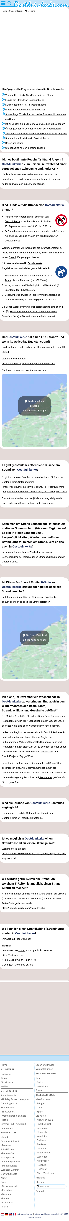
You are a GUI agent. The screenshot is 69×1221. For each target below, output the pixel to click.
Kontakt (40, 1191)
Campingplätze (9, 1103)
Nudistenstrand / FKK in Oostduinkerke (25, 104)
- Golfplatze (7, 1202)
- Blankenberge (43, 1132)
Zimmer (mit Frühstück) (13, 1124)
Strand (12, 257)
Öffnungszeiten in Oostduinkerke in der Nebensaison (33, 128)
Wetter (4, 1086)
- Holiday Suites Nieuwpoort (15, 1099)
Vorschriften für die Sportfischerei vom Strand (29, 95)
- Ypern (39, 1111)
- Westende (41, 1156)
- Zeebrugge (42, 1128)
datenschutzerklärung (41, 1214)
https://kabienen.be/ (12, 955)
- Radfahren (7, 1190)
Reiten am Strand (14, 143)
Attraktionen (7, 1149)
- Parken (40, 1082)
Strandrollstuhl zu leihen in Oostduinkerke (27, 138)
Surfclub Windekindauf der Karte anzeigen (34, 637)
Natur (4, 1178)
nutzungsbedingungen (25, 1214)
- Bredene (41, 1144)
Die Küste (41, 1115)
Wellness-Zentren (10, 1169)
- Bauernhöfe (7, 1153)
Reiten (30, 893)
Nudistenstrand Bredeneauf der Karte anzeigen (34, 406)
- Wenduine (41, 1136)
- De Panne (41, 1169)
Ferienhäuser (8, 1107)
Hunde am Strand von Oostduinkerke (24, 100)
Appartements (8, 1095)
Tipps (4, 1078)
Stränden (39, 216)
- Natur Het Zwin (44, 1119)
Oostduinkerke (12, 164)
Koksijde (9, 285)
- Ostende (41, 1148)
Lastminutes (7, 1128)
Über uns (40, 1182)
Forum (39, 1090)
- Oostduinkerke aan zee (13, 1115)
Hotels (4, 1119)
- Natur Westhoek (45, 1173)
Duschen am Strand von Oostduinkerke (25, 109)
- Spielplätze (7, 1157)
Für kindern (7, 1082)
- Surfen (5, 1206)
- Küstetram (42, 1086)
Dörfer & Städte (9, 1173)
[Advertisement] (34, 49)
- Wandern (6, 1194)
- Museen (6, 1145)
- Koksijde (41, 1165)
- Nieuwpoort (8, 1111)
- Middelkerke (43, 1152)
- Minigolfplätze (9, 1165)
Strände (45, 582)
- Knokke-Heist (43, 1124)
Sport (4, 1182)
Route (39, 1078)
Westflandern (43, 1099)
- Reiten (5, 1198)
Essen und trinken (45, 1064)
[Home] (17, 1065)
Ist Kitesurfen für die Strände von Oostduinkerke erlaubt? (35, 124)
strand (21, 950)
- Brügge (40, 1103)
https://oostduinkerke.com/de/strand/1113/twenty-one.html (35, 491)
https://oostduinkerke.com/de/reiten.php (23, 908)
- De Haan (41, 1140)
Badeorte (6, 1074)
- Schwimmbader (10, 1186)
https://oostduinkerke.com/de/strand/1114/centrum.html (33, 486)
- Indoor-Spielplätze (11, 1161)
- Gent (39, 1107)
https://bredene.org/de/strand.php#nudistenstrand (28, 363)
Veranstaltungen (44, 1069)
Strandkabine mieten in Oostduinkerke (25, 147)
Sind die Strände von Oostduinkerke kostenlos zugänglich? (36, 133)
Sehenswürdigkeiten (11, 1141)
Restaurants (47, 751)
